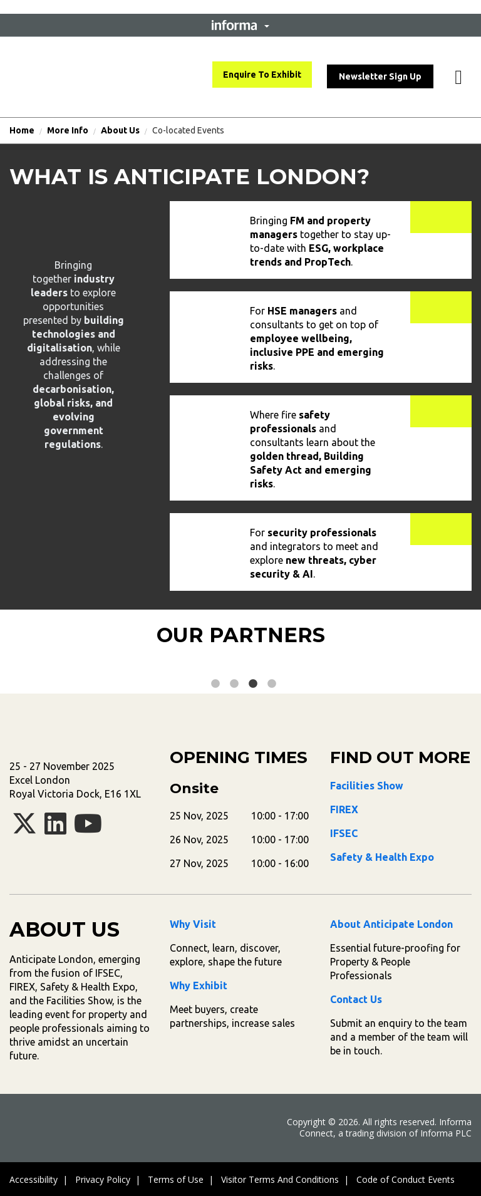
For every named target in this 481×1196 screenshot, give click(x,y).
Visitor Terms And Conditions (280, 1179)
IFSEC (344, 833)
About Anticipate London (391, 924)
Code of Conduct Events (405, 1179)
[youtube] (88, 829)
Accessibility (33, 1179)
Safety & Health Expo (382, 857)
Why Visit (193, 924)
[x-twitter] (24, 829)
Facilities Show (366, 785)
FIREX (344, 809)
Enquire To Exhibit (262, 75)
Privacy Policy (102, 1179)
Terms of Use (176, 1179)
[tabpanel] (115, 666)
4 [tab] (272, 684)
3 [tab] (253, 684)
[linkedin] (55, 829)
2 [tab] (234, 684)
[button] (240, 25)
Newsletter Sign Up (380, 76)
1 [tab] (215, 684)
